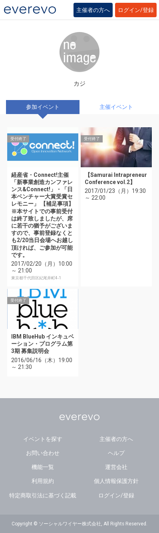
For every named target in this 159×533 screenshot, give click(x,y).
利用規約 (43, 481)
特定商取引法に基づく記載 (42, 495)
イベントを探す (42, 439)
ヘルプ (116, 453)
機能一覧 (43, 467)
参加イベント (43, 107)
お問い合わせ (43, 453)
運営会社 (116, 467)
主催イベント (116, 107)
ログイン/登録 (136, 10)
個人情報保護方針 (116, 481)
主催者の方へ (93, 10)
